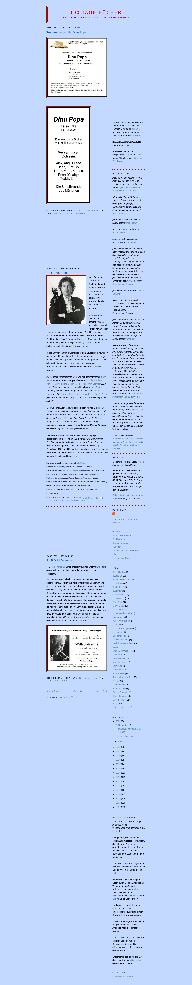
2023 (118, 747)
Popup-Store (118, 673)
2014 (118, 777)
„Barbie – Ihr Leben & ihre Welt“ (75, 394)
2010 (118, 794)
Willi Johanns (58, 567)
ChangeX (130, 339)
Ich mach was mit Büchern (125, 550)
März (121, 741)
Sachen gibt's (118, 685)
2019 (118, 760)
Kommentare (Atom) (67, 697)
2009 (118, 798)
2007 (118, 807)
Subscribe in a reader (122, 977)
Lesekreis (138, 438)
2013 (118, 781)
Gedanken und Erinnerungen (71, 470)
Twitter (135, 158)
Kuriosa (116, 624)
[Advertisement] (71, 243)
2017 (118, 764)
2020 (118, 755)
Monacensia (118, 647)
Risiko (115, 681)
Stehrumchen (118, 700)
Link (114, 873)
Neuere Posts (53, 691)
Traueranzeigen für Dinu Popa (66, 32)
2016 (118, 768)
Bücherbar (117, 587)
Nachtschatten (119, 658)
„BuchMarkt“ (81, 463)
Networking (117, 669)
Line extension (119, 636)
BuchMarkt (132, 242)
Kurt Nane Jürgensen (122, 628)
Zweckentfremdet (120, 707)
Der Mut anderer (120, 543)
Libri (114, 554)
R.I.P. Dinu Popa (57, 272)
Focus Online (118, 232)
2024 (118, 721)
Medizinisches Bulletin (123, 643)
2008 (118, 803)
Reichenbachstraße (121, 677)
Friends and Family (75, 213)
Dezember (123, 725)
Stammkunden (60, 681)
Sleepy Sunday (119, 692)
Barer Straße (118, 572)
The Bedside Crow (121, 558)
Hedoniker (117, 547)
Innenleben (117, 617)
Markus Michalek (120, 639)
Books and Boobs (120, 579)
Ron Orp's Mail (127, 445)
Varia (114, 703)
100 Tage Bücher (96, 12)
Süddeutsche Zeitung (122, 284)
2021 (118, 751)
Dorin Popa (134, 135)
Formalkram (118, 609)
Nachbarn (117, 654)
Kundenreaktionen (121, 621)
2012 (118, 785)
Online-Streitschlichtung (123, 495)
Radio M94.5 (118, 213)
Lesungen (117, 632)
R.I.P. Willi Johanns (59, 560)
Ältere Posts (102, 691)
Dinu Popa (58, 213)
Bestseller (117, 576)
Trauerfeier (53, 489)
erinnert (58, 485)
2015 (118, 773)
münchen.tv (131, 223)
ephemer (136, 129)
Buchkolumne (119, 539)
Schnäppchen (119, 688)
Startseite (78, 691)
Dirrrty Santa (118, 606)
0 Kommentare (90, 210)
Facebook (117, 161)
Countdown (117, 594)
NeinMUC (117, 666)
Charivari (128, 438)
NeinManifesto (119, 662)
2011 (118, 790)
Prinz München (129, 442)
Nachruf (59, 467)
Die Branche (118, 598)
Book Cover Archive (121, 535)
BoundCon (117, 583)
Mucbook (116, 442)
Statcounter (136, 960)
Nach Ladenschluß (121, 651)
